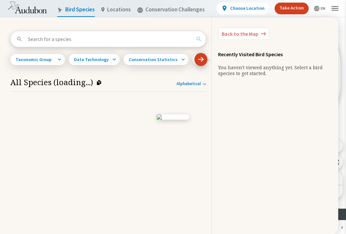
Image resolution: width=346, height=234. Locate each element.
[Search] (199, 39)
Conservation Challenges (171, 9)
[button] (335, 9)
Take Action (291, 8)
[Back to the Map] (243, 34)
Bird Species (76, 9)
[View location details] (242, 8)
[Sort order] (191, 83)
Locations (116, 9)
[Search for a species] (110, 39)
